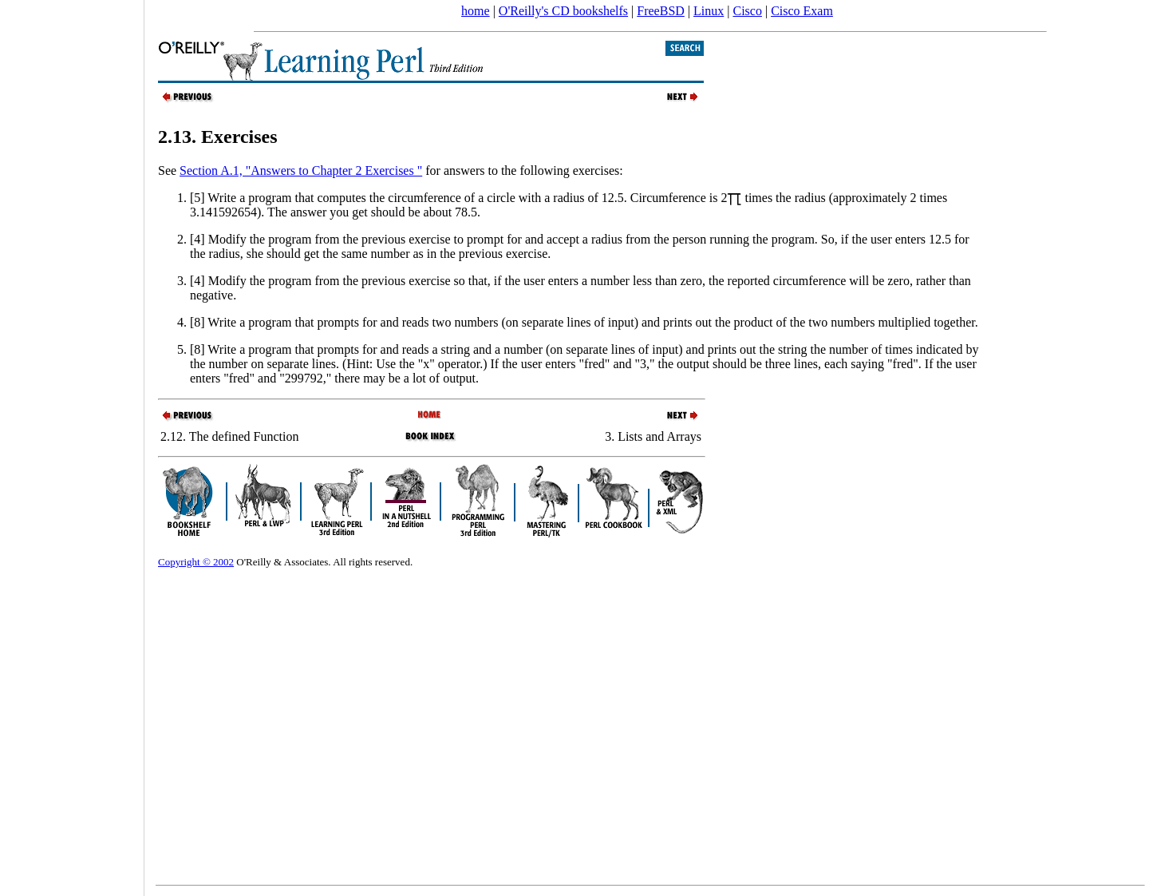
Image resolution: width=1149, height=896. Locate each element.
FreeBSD (661, 11)
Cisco (746, 11)
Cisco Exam (802, 11)
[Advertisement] (72, 442)
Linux (708, 11)
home (475, 11)
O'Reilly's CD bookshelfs (563, 11)
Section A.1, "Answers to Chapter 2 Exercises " (301, 170)
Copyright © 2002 (196, 562)
